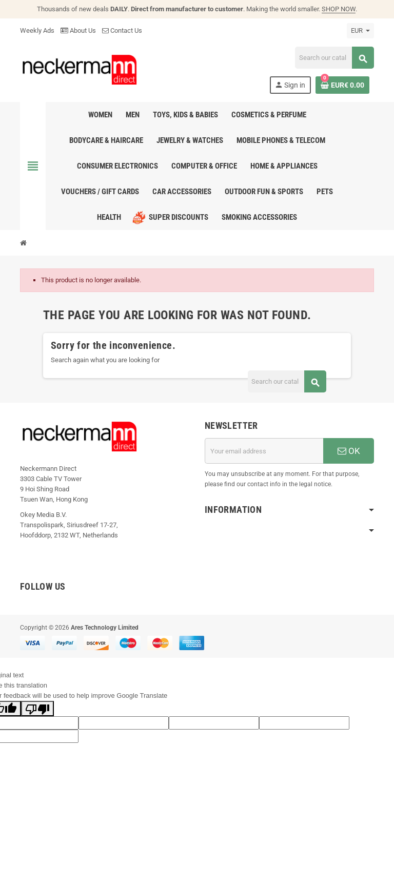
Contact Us (122, 30)
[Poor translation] (37, 708)
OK (349, 451)
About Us (78, 30)
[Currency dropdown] (360, 30)
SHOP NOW (339, 9)
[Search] (334, 58)
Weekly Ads (37, 30)
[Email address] (264, 451)
